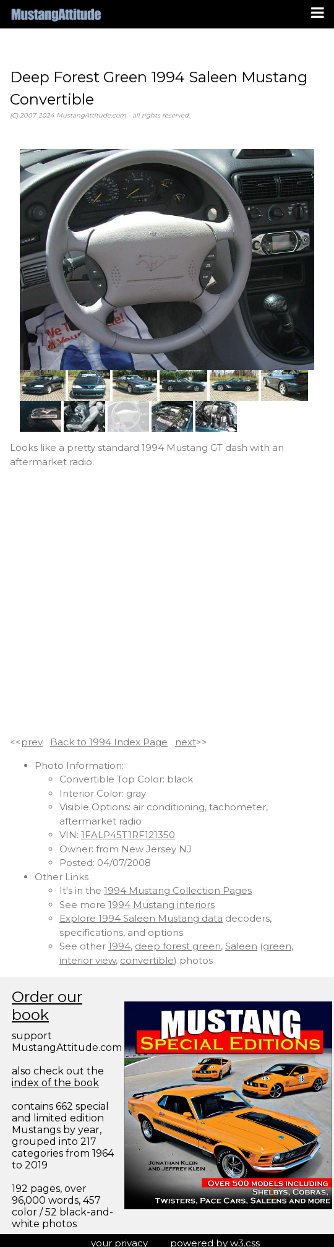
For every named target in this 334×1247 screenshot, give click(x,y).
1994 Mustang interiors (161, 905)
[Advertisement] (124, 602)
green (277, 946)
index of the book (55, 1083)
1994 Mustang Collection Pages (178, 890)
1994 (119, 946)
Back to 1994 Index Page (109, 742)
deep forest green (178, 946)
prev (32, 742)
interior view (87, 960)
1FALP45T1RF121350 (128, 835)
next (185, 742)
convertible (147, 960)
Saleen (241, 946)
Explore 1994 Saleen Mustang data (141, 918)
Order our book (47, 1006)
